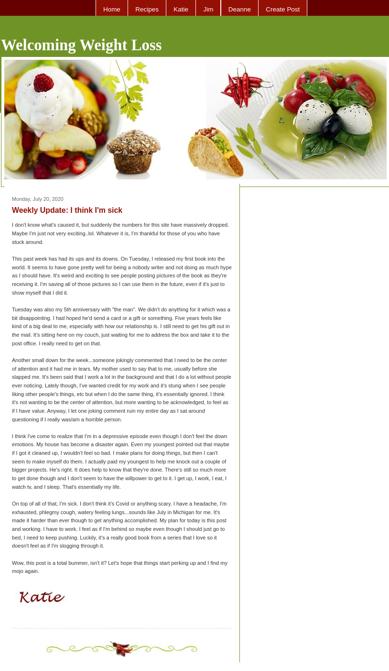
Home (111, 9)
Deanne (239, 9)
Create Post (283, 9)
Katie (180, 9)
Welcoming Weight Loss (81, 45)
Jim (208, 9)
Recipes (147, 9)
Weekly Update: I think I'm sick (67, 210)
